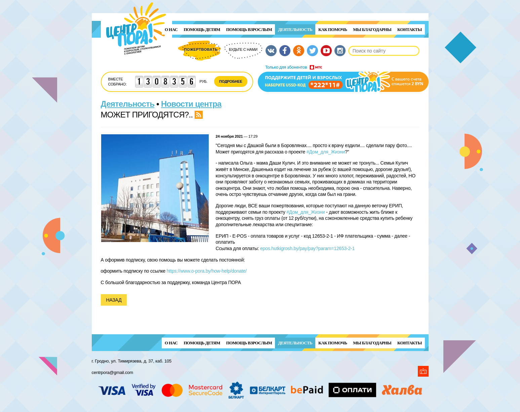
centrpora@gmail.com (112, 372)
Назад (114, 300)
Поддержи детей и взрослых (343, 78)
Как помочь (332, 29)
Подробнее (230, 81)
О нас (171, 29)
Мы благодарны (372, 29)
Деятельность (295, 29)
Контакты (409, 29)
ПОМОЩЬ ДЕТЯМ (202, 29)
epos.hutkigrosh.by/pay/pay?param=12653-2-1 (307, 248)
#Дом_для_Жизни (326, 151)
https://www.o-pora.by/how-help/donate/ (207, 271)
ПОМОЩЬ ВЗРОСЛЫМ (249, 29)
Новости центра (191, 103)
